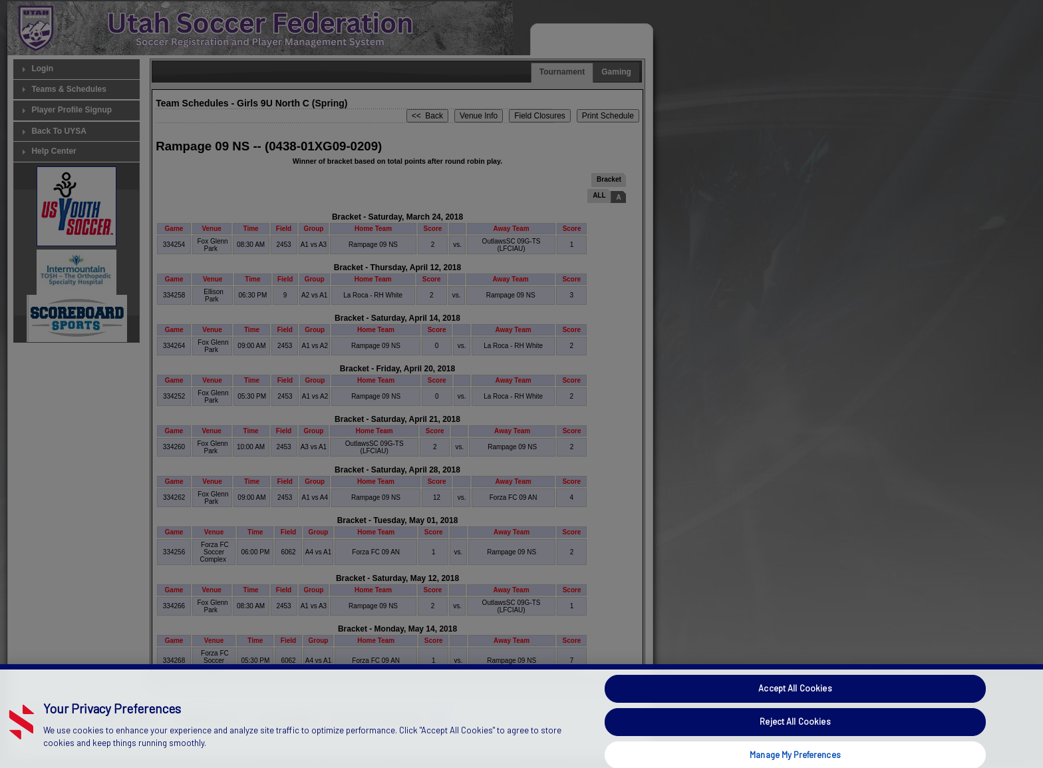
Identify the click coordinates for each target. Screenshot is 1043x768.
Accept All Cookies (794, 708)
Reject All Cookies (795, 740)
